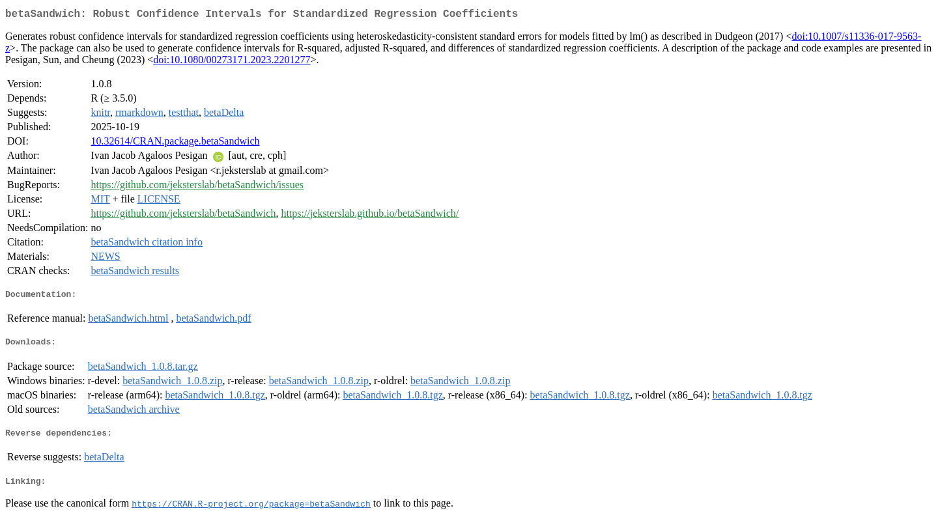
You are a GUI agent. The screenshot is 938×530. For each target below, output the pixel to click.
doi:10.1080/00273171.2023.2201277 (231, 62)
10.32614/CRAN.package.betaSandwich (175, 143)
